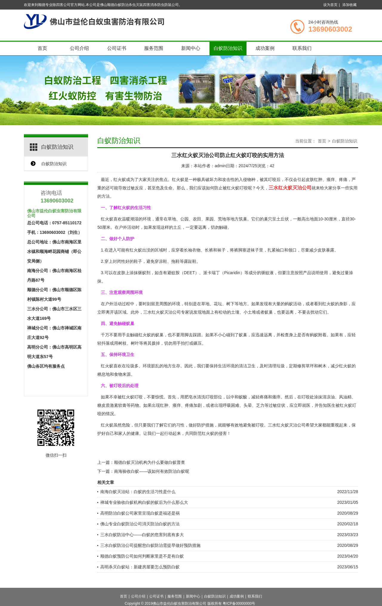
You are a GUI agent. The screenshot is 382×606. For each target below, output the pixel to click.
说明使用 (319, 272)
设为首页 (330, 5)
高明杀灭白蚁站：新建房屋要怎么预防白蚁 (140, 566)
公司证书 (116, 48)
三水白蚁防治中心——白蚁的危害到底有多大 (142, 534)
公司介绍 (79, 48)
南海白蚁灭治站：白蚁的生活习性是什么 (137, 491)
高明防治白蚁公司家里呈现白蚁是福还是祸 (140, 513)
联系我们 (302, 48)
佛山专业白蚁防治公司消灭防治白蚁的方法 (140, 523)
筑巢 (243, 219)
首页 (42, 48)
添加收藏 (349, 5)
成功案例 (265, 48)
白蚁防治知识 (228, 48)
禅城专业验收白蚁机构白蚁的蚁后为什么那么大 (144, 502)
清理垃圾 (276, 365)
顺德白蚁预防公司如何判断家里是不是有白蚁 (142, 556)
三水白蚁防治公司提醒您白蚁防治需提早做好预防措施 (150, 545)
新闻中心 (190, 48)
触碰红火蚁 (140, 334)
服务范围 (153, 48)
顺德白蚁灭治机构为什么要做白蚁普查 (149, 462)
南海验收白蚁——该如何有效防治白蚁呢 (151, 471)
